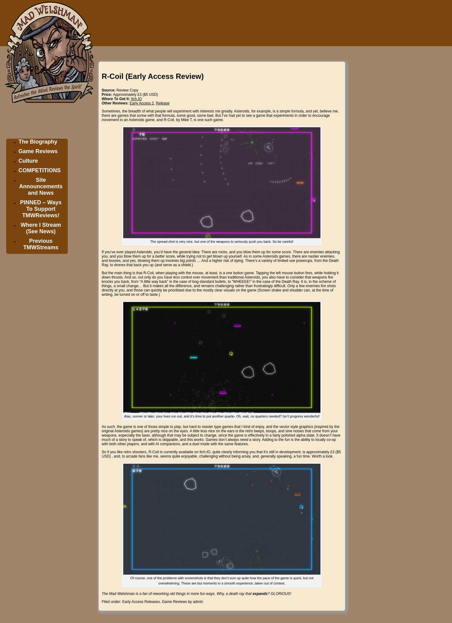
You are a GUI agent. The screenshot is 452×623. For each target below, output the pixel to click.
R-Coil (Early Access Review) (153, 76)
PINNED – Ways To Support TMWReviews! (40, 208)
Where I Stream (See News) (41, 228)
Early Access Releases (141, 602)
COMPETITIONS (39, 170)
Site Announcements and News (41, 186)
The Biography (37, 142)
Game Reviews (38, 151)
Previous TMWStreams (40, 244)
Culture (28, 161)
